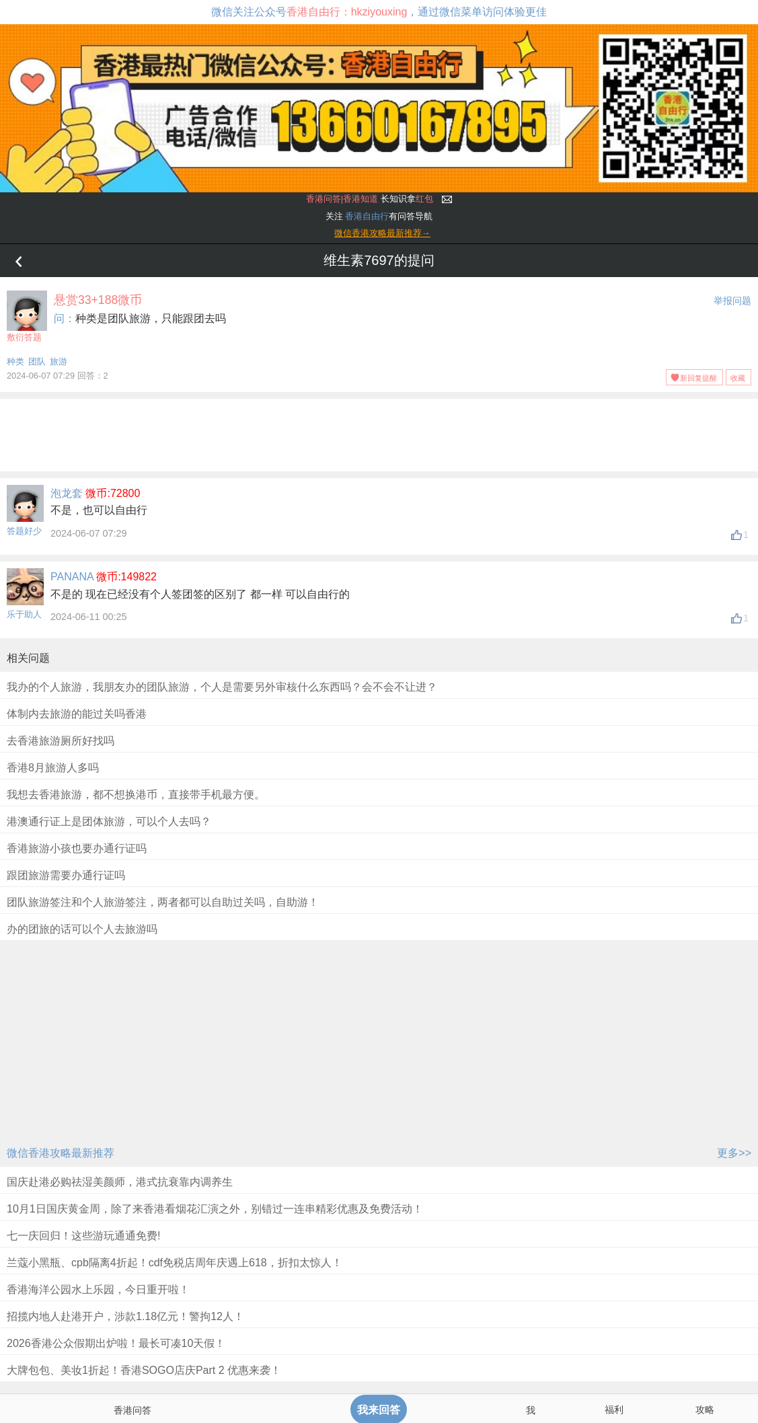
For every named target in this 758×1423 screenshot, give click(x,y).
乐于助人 (24, 614)
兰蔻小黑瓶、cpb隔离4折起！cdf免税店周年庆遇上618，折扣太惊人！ (174, 1262)
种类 (15, 361)
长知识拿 (369, 199)
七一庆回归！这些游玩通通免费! (83, 1235)
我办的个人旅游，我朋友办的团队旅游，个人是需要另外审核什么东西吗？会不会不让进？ (222, 687)
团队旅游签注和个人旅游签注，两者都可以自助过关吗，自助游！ (163, 902)
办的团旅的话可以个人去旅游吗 (82, 929)
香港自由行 (367, 216)
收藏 (737, 378)
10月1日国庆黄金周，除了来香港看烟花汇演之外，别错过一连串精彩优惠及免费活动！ (215, 1209)
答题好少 (24, 531)
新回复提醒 (698, 378)
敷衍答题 (27, 316)
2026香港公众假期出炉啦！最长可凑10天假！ (116, 1343)
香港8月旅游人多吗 (53, 767)
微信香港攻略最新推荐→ (382, 233)
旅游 (58, 361)
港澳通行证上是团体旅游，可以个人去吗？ (109, 821)
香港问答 (132, 1410)
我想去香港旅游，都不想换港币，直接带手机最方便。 (136, 794)
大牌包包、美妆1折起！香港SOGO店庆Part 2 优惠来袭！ (144, 1370)
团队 (37, 361)
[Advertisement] (379, 432)
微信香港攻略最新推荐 (60, 1153)
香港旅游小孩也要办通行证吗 (77, 848)
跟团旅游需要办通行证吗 (66, 875)
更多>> (734, 1153)
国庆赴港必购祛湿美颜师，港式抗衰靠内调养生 (120, 1182)
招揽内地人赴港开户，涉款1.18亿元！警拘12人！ (125, 1316)
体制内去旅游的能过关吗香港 (77, 714)
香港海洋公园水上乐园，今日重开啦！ (98, 1289)
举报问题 (732, 300)
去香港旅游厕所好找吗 (60, 740)
